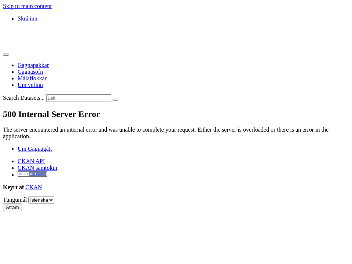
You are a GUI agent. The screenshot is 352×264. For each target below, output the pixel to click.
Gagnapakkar (33, 65)
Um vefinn (30, 85)
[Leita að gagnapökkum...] (78, 98)
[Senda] (115, 100)
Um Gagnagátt (35, 149)
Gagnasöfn (30, 72)
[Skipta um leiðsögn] (6, 55)
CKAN (33, 187)
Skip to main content (27, 6)
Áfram (12, 207)
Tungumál (15, 200)
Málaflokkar (32, 78)
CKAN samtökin (37, 168)
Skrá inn (27, 18)
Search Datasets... (24, 98)
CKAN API (31, 161)
